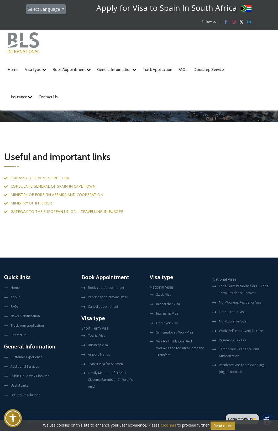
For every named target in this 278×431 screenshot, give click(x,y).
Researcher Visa (168, 304)
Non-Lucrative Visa (232, 321)
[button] (12, 418)
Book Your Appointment (106, 287)
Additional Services (25, 366)
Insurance (21, 97)
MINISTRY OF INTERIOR (31, 203)
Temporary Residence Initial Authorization (239, 352)
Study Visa (163, 294)
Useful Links (19, 385)
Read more (222, 425)
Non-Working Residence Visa (240, 302)
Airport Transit (99, 354)
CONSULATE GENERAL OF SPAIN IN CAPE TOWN (53, 186)
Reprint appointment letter (108, 297)
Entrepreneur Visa (232, 312)
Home (13, 69)
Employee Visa (167, 323)
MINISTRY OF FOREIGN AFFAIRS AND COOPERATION (57, 194)
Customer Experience (26, 357)
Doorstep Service (209, 69)
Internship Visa (167, 313)
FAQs (183, 69)
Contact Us (48, 97)
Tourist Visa (96, 335)
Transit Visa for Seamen (105, 364)
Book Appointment (72, 69)
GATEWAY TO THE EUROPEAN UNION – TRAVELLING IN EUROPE (67, 211)
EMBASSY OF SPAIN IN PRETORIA (40, 177)
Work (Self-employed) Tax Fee (241, 331)
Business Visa (98, 345)
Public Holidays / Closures (30, 376)
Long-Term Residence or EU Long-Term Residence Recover (244, 289)
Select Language (44, 9)
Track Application (157, 69)
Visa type (35, 69)
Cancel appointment (103, 306)
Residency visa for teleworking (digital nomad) (241, 368)
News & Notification (25, 316)
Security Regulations (25, 395)
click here (168, 425)
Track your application (27, 325)
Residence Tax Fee (232, 340)
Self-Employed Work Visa (174, 332)
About (15, 297)
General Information (117, 69)
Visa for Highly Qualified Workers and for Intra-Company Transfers (180, 348)
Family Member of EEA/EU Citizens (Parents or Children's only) (110, 380)
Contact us (18, 335)
